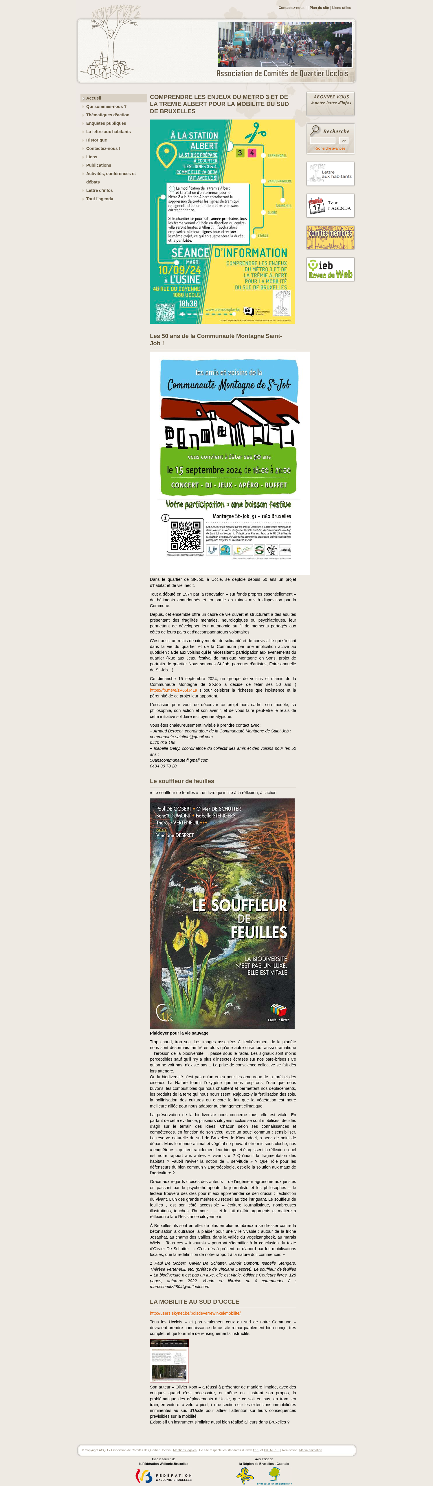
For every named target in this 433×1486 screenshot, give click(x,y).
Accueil (93, 98)
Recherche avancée (329, 148)
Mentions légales (185, 1450)
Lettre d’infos (99, 190)
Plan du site (319, 8)
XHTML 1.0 (271, 1450)
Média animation (310, 1450)
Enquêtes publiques (106, 123)
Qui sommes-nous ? (106, 106)
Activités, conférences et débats (111, 177)
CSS (256, 1450)
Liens (91, 157)
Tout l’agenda (99, 198)
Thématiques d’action (107, 115)
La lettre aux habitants (108, 131)
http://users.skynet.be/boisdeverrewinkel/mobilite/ (195, 1313)
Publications (98, 165)
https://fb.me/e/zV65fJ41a (173, 690)
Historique (96, 140)
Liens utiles (341, 8)
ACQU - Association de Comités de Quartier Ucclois (285, 73)
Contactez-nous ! (293, 8)
